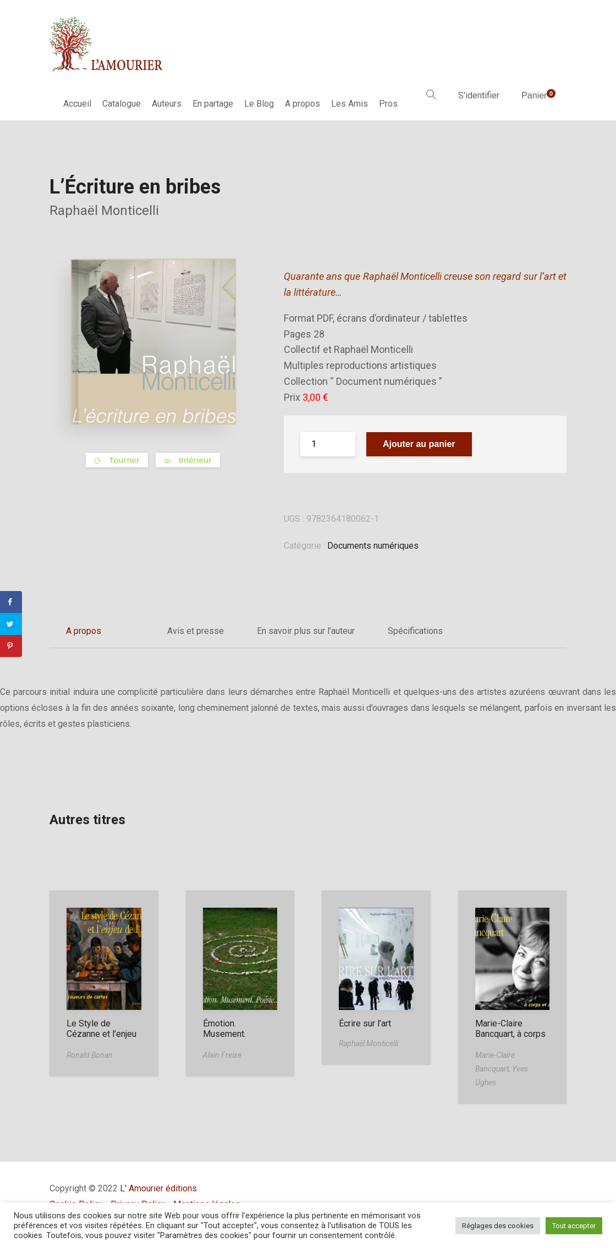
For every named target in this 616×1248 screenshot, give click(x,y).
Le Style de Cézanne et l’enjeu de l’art (101, 1034)
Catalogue (121, 103)
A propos (302, 103)
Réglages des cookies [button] (498, 1226)
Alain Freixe (222, 1055)
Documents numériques (373, 545)
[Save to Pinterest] (11, 646)
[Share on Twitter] (11, 624)
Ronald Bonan (90, 1055)
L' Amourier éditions (158, 1188)
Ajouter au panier (419, 444)
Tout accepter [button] (574, 1226)
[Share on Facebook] (11, 602)
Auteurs (167, 103)
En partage (213, 103)
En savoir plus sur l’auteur (306, 631)
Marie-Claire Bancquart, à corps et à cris (510, 1034)
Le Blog (259, 103)
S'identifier (478, 95)
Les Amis (349, 103)
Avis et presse (195, 631)
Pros (388, 103)
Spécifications (415, 631)
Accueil (77, 103)
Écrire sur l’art (365, 1023)
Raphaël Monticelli (104, 210)
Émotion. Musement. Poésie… (224, 1034)
